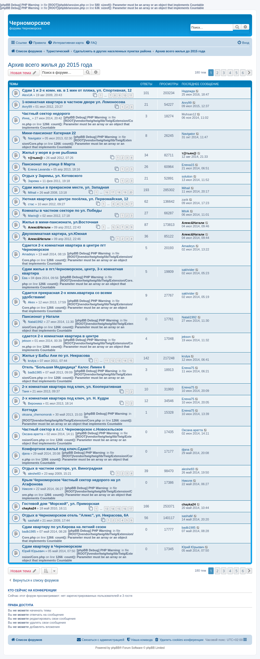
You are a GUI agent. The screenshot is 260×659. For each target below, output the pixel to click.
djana (26, 453)
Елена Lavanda (39, 169)
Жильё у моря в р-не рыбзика (49, 152)
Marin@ (33, 215)
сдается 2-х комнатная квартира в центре (60, 336)
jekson (26, 340)
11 (130, 95)
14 (124, 360)
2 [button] (217, 72)
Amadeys (28, 254)
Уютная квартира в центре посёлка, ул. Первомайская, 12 (75, 199)
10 (124, 95)
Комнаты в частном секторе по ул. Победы (62, 210)
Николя (27, 489)
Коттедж (29, 410)
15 (130, 360)
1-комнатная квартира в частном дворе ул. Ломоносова (73, 102)
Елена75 (188, 368)
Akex (31, 302)
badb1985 (35, 372)
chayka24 (29, 508)
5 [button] (236, 72)
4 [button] (230, 72)
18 (118, 192)
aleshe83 (34, 473)
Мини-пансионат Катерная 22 (49, 133)
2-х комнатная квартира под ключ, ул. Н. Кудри (65, 398)
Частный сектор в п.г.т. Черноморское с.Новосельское (72, 429)
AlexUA (27, 95)
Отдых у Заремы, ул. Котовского (52, 176)
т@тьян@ (35, 157)
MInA (185, 211)
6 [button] (243, 72)
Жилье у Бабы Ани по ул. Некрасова (56, 355)
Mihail (32, 192)
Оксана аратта (32, 434)
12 (112, 360)
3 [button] (224, 72)
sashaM (33, 520)
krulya (32, 360)
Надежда (188, 91)
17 (112, 192)
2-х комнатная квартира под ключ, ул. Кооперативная (71, 386)
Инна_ (26, 118)
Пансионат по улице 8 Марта (48, 164)
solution (187, 176)
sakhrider (188, 269)
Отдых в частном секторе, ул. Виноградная (62, 468)
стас (31, 204)
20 (130, 192)
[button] (249, 72)
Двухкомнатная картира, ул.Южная (54, 234)
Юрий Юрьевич (33, 551)
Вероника (35, 403)
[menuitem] (37, 42)
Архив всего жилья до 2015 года (50, 65)
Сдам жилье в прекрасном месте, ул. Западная (65, 187)
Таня (25, 391)
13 (118, 360)
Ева (24, 278)
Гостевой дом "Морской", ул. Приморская (60, 504)
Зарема (33, 181)
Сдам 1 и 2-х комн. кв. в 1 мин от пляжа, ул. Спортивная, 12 (77, 90)
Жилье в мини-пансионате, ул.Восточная (60, 222)
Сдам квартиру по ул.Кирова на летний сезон (64, 527)
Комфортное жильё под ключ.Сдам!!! (56, 449)
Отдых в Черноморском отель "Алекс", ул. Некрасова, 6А (75, 515)
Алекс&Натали (39, 227)
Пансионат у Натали (40, 316)
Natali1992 (35, 321)
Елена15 (188, 165)
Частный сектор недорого (46, 113)
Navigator (34, 138)
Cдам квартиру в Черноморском (52, 546)
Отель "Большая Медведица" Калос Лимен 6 (63, 367)
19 (124, 192)
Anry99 (27, 106)
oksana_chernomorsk (37, 414)
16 (106, 192)
